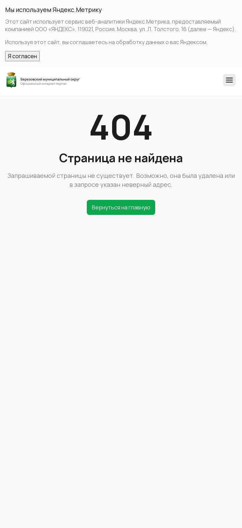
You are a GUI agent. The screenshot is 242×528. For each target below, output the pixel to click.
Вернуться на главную (121, 207)
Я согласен (22, 56)
